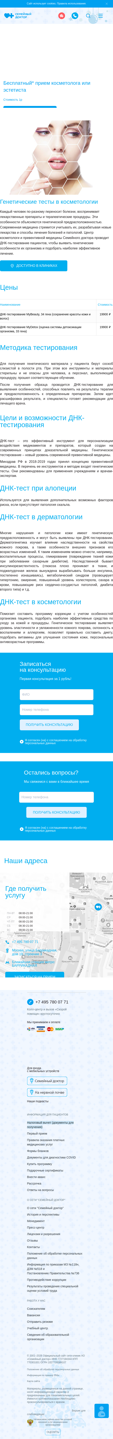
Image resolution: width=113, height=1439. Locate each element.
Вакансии (33, 1315)
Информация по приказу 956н (43, 1375)
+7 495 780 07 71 (21, 942)
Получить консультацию (49, 725)
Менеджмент (36, 1221)
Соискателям (36, 1308)
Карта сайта (33, 1381)
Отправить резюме (40, 1321)
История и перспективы (43, 1214)
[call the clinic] (75, 16)
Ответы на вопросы (40, 1190)
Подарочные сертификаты (45, 1170)
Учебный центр (37, 1328)
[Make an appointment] (101, 1411)
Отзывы (32, 1240)
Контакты (33, 1247)
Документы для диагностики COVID (51, 1157)
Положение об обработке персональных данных (53, 1369)
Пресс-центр (35, 1227)
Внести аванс (36, 1177)
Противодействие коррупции (46, 1279)
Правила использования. (71, 3)
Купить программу (39, 1164)
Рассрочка (34, 1183)
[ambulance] (62, 16)
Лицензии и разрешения (43, 1234)
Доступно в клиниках (33, 266)
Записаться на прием (34, 977)
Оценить (53, 1432)
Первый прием (37, 1133)
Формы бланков (38, 1151)
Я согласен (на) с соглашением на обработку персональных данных (56, 742)
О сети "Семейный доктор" (45, 1208)
